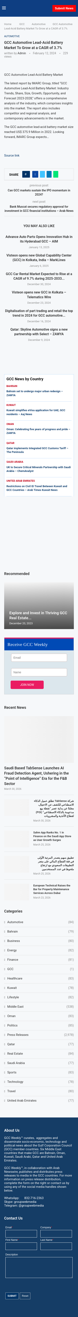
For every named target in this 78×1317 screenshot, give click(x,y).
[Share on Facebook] (35, 174)
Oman (40, 1016)
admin (21, 53)
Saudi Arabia (40, 1063)
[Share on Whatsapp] (55, 174)
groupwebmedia (25, 1202)
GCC (22, 24)
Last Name (46, 1240)
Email (9, 1227)
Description (11, 1254)
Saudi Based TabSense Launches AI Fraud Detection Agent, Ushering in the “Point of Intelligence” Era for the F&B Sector (36, 776)
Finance (40, 960)
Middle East (40, 1007)
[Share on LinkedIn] (49, 174)
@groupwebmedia (31, 1205)
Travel (40, 1091)
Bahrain (40, 931)
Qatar (40, 1044)
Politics (40, 1025)
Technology (40, 1082)
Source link (11, 155)
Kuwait (40, 988)
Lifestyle (40, 997)
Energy (40, 950)
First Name (12, 1240)
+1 (31, 1198)
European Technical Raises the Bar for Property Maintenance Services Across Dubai (51, 889)
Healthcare (40, 978)
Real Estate (40, 1054)
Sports (40, 1072)
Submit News (64, 8)
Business (40, 941)
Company (46, 1227)
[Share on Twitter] (42, 174)
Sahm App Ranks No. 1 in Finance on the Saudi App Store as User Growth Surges (52, 836)
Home (7, 24)
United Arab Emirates (40, 1100)
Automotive (39, 24)
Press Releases (40, 1035)
